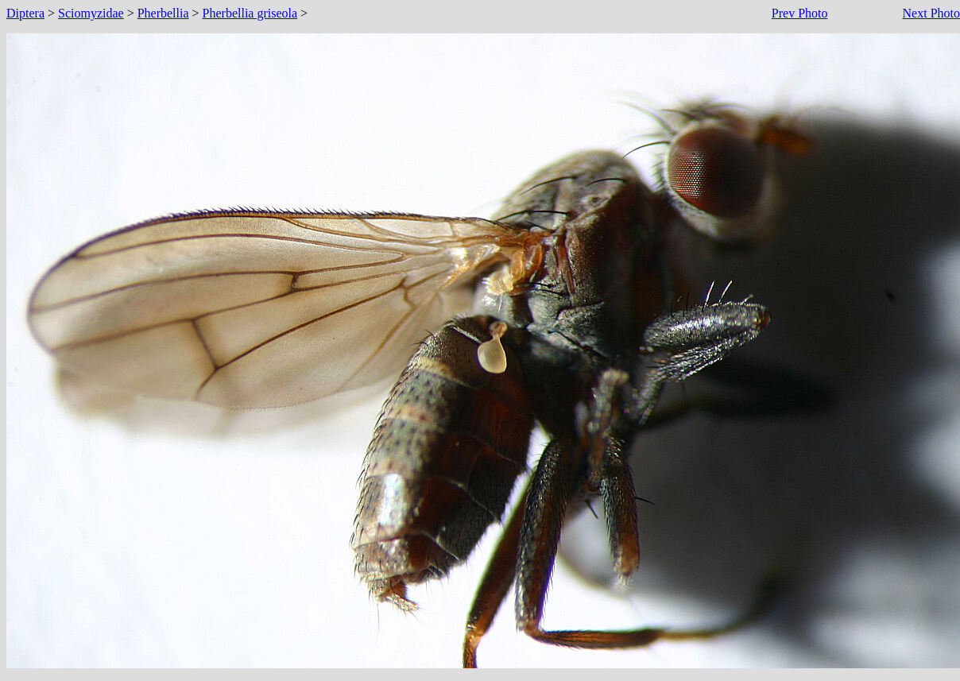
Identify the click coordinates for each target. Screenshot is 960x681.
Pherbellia (163, 13)
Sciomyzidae (91, 13)
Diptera (25, 13)
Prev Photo (800, 13)
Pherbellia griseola (250, 13)
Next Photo (931, 13)
